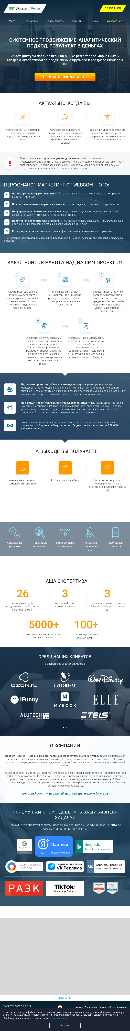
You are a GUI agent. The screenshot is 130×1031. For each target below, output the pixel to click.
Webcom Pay (114, 20)
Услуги (12, 20)
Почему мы (31, 20)
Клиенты (77, 20)
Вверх (63, 997)
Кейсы (94, 20)
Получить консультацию (65, 77)
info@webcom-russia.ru (17, 1006)
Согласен (65, 1025)
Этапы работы (55, 20)
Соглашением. (60, 1018)
